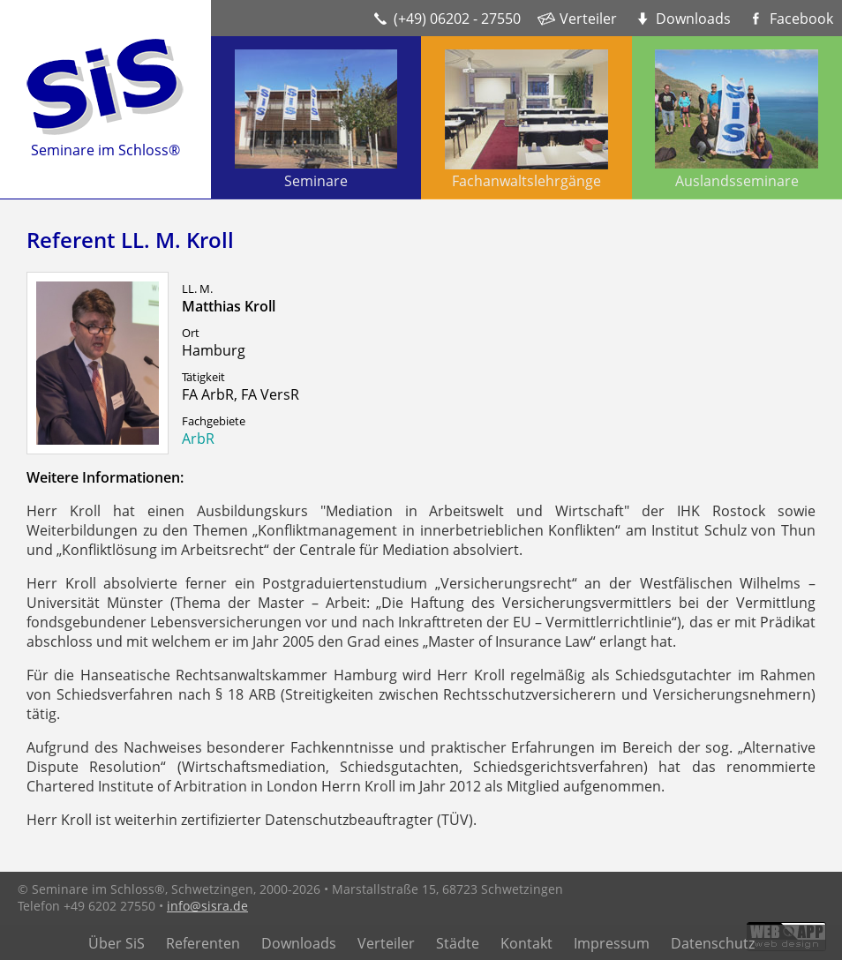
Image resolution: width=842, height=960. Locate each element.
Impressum (612, 943)
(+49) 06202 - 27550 (457, 18)
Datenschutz (713, 943)
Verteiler (588, 18)
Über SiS (116, 943)
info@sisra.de (207, 905)
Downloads (693, 18)
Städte (457, 943)
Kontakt (526, 943)
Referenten (203, 943)
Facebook (801, 18)
